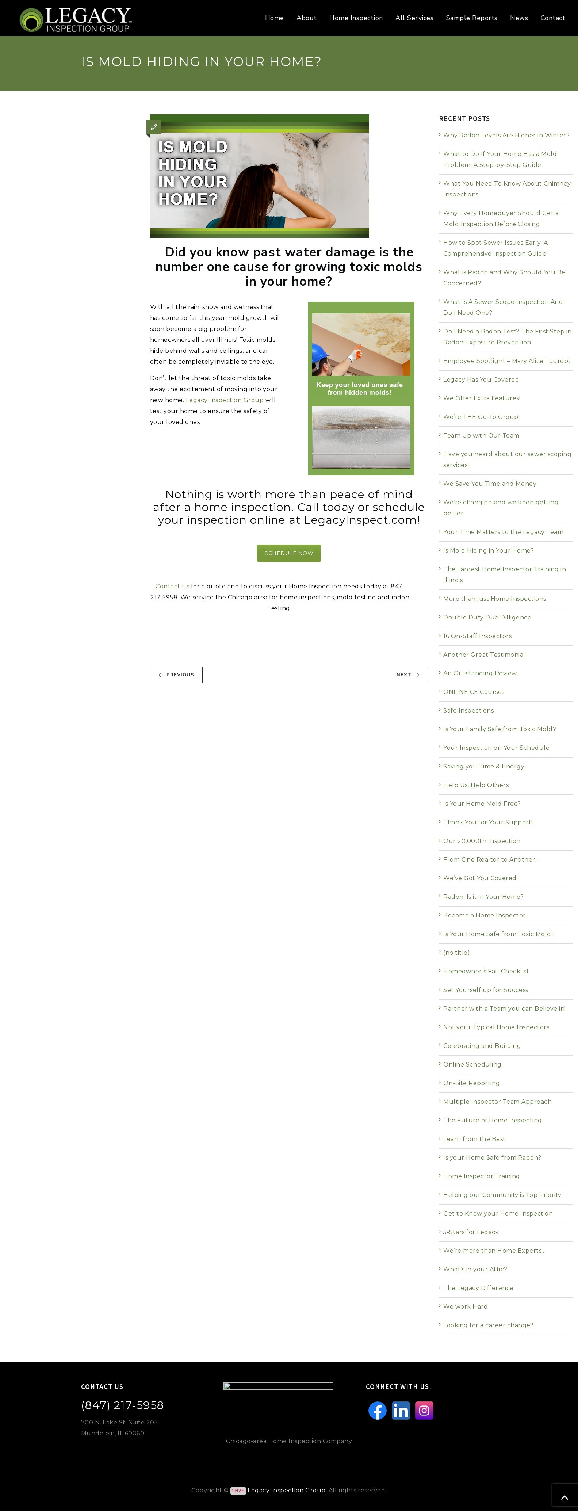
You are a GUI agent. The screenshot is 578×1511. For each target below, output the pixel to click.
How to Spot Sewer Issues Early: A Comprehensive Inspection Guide (495, 248)
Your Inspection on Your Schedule (496, 747)
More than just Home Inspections (494, 598)
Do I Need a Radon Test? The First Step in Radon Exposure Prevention (507, 337)
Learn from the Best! (475, 1139)
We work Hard (465, 1306)
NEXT (408, 675)
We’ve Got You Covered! (480, 878)
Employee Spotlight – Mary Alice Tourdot (507, 361)
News (519, 18)
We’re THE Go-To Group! (481, 416)
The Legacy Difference (478, 1288)
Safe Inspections (468, 710)
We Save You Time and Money (489, 483)
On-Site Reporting (471, 1083)
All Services (414, 18)
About (306, 18)
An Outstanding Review (480, 673)
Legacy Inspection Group (225, 400)
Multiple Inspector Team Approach (497, 1101)
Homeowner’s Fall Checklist (486, 971)
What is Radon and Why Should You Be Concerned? (504, 278)
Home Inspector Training (481, 1176)
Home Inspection (356, 18)
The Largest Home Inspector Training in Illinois (504, 575)
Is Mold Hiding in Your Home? (488, 550)
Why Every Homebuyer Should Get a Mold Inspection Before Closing (501, 219)
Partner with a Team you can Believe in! (504, 1008)
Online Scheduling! (473, 1064)
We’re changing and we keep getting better (501, 508)
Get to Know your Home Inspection (498, 1213)
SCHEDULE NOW (289, 553)
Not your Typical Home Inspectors (496, 1027)
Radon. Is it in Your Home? (483, 896)
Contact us (172, 586)
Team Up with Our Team (481, 435)
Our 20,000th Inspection (482, 840)
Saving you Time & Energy (483, 766)
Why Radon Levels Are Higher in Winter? (506, 135)
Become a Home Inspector (484, 915)
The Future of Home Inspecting (492, 1120)
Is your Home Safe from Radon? (492, 1157)
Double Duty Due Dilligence (487, 617)
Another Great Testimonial (484, 654)
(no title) (456, 952)
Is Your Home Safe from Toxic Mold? (499, 934)
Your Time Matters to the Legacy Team (503, 532)
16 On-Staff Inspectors (477, 636)
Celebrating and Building (482, 1045)
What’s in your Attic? (475, 1269)
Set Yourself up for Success (485, 990)
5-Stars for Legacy (471, 1232)
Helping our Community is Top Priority (502, 1194)
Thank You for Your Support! (488, 822)
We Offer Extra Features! (481, 398)
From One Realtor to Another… (491, 859)
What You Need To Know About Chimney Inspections (507, 189)
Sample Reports (472, 18)
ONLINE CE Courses (474, 691)
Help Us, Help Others (476, 785)
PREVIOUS (176, 675)
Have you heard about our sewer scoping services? (507, 460)
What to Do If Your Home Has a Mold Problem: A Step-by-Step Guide (500, 159)
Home (274, 18)
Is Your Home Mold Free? (482, 803)
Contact (553, 18)
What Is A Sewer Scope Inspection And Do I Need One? (503, 307)
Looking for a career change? (488, 1325)
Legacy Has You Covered (481, 379)
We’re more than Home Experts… (494, 1250)
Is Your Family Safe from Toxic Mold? (499, 729)
